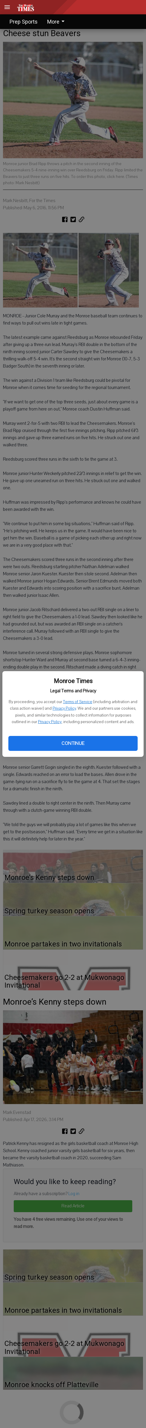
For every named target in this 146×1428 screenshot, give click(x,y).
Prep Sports (24, 22)
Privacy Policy (64, 708)
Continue (73, 743)
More (57, 22)
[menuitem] (57, 21)
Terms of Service (77, 702)
